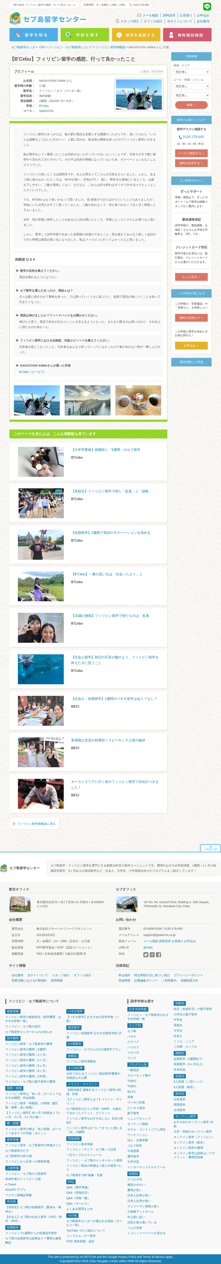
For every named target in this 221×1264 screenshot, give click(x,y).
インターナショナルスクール (146, 1167)
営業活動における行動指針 (29, 980)
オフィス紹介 (153, 21)
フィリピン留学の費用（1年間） (26, 1076)
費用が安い (134, 1190)
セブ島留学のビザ (17, 1150)
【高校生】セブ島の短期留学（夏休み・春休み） (33, 1209)
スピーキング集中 (139, 1075)
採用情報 (57, 980)
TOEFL (132, 1086)
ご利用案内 (169, 980)
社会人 (178, 1036)
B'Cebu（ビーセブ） (32, 372)
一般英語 (133, 1070)
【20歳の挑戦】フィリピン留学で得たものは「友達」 (111, 615)
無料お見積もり (189, 317)
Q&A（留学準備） (78, 1187)
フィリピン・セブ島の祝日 (23, 1026)
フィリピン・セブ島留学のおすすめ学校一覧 (148, 1017)
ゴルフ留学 (134, 1145)
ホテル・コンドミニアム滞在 (146, 1129)
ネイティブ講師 (137, 1124)
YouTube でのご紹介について (85, 1230)
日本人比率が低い (139, 1200)
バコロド (133, 1047)
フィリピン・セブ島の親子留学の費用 (30, 1081)
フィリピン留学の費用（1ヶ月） (26, 1054)
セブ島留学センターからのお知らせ (28, 1032)
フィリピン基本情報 (79, 1144)
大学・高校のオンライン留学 (193, 1131)
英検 (130, 1097)
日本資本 (179, 1099)
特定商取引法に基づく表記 (152, 975)
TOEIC (131, 1081)
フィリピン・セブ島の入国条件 (26, 1173)
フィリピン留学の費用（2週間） (26, 1049)
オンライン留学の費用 (188, 1147)
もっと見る (189, 277)
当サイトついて (37, 975)
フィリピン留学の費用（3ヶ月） (26, 1065)
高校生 (178, 1025)
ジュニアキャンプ (139, 1118)
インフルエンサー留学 (81, 1235)
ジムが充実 (134, 1227)
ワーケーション (137, 1135)
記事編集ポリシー (146, 980)
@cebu (148, 947)
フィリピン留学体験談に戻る (36, 823)
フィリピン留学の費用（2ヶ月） (26, 1060)
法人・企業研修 (137, 1140)
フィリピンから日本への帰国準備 (27, 1161)
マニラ (131, 1058)
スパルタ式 (134, 1179)
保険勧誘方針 (189, 980)
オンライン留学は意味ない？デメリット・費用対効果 (194, 1155)
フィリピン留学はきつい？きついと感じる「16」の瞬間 (94, 1130)
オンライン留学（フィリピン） (194, 1137)
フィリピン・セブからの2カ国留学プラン (93, 1049)
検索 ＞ (191, 105)
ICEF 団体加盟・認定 (80, 1241)
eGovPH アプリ (15, 1189)
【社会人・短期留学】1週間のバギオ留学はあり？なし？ (114, 698)
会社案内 (203, 21)
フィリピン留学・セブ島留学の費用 (28, 1044)
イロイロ (133, 1052)
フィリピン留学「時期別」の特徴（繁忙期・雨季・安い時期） (31, 1105)
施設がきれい (136, 1184)
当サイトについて (179, 21)
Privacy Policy (127, 1257)
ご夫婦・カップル (185, 1046)
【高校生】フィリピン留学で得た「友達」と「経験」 (111, 491)
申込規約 (124, 975)
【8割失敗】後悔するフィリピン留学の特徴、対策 (93, 1092)
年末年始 (179, 1069)
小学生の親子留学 (185, 1014)
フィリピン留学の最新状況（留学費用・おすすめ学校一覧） (33, 1019)
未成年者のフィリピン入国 (23, 1179)
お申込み (203, 15)
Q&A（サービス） (78, 1203)
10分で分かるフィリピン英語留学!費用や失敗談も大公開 (93, 1075)
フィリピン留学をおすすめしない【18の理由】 (94, 1120)
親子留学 (133, 1113)
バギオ (131, 1036)
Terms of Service (154, 1257)
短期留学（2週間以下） (189, 1058)
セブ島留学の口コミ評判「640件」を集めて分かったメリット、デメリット (93, 1111)
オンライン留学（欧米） (190, 1142)
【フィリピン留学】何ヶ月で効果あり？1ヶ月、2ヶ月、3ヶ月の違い (32, 1115)
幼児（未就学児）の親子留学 (193, 1009)
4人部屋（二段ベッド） (189, 1081)
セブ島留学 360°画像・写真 (84, 1175)
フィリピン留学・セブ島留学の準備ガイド (33, 1145)
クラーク (133, 1041)
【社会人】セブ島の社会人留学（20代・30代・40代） (33, 1219)
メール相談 (147, 15)
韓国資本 (179, 1104)
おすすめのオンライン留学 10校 (193, 1124)
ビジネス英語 (136, 1108)
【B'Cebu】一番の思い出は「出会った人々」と (107, 574)
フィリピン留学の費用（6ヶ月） (26, 1071)
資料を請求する (189, 163)
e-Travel (10, 1184)
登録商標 (124, 980)
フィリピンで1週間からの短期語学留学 (31, 1233)
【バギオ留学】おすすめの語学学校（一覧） (92, 1019)
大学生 (178, 1030)
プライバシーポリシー (188, 975)
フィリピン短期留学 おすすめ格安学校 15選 (93, 1035)
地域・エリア (181, 65)
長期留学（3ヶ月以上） (189, 1064)
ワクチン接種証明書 (18, 1195)
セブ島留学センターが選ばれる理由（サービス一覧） (94, 1223)
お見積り (186, 15)
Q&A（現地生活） (78, 1192)
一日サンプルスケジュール (84, 1155)
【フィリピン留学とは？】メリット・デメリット (94, 1101)
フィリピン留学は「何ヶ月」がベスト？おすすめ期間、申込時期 (33, 1096)
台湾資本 (179, 1110)
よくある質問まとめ (79, 1208)
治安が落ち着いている (142, 1222)
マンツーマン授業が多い (143, 1206)
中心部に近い (136, 1217)
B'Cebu (44, 105)
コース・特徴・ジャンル (188, 79)
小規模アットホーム (140, 1211)
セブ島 (131, 1031)
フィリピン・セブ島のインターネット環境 (94, 1160)
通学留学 (133, 1156)
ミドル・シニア (184, 1041)
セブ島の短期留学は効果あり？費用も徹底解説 (33, 1240)
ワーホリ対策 (136, 1102)
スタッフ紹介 (127, 21)
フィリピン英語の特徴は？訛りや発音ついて (94, 1168)
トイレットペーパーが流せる (146, 1233)
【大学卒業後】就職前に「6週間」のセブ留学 (105, 449)
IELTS (131, 1091)
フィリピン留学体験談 (81, 1061)
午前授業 (133, 1151)
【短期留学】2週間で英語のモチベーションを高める (110, 532)
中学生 (178, 1019)
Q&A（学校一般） (78, 1198)
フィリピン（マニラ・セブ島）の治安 (91, 1149)
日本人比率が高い (139, 1195)
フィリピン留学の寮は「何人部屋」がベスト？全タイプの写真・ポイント (33, 1131)
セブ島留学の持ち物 (18, 1156)
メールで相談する (189, 153)
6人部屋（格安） (185, 1087)
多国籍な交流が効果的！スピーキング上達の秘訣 (108, 740)
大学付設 (133, 1161)
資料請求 (169, 15)
